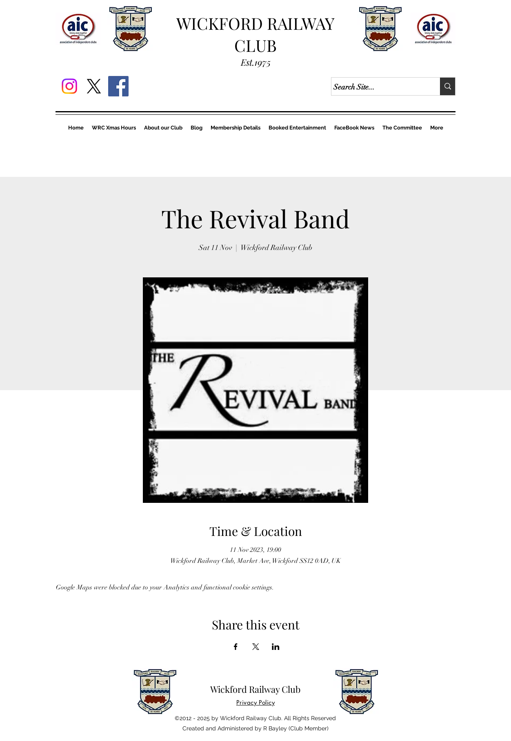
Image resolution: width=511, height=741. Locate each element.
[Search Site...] (378, 87)
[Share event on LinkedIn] (276, 646)
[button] (114, 127)
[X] (94, 86)
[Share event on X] (256, 646)
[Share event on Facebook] (236, 646)
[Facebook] (118, 86)
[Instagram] (69, 86)
